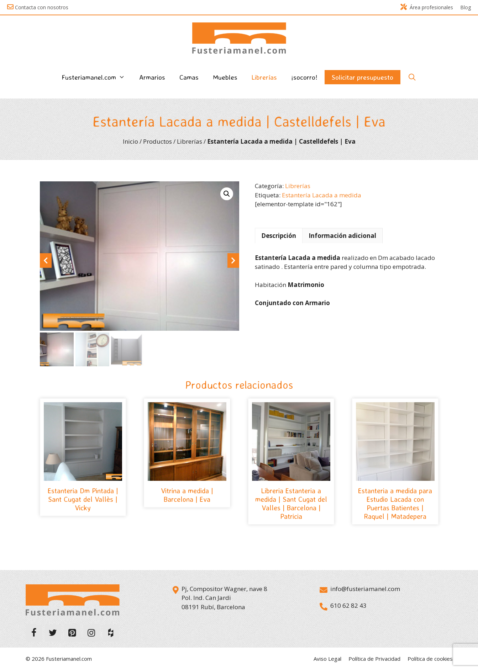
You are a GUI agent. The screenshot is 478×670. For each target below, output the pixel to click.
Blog (465, 7)
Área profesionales (426, 7)
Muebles (225, 77)
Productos (157, 141)
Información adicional (342, 236)
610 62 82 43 (348, 605)
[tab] (279, 236)
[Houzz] (111, 633)
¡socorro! (304, 77)
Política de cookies (430, 659)
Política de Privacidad (374, 659)
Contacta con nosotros (41, 7)
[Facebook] (34, 633)
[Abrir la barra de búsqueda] (411, 77)
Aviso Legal (327, 659)
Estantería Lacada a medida (321, 195)
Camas (189, 77)
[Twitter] (53, 633)
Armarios (152, 77)
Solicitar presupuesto (362, 77)
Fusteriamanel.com (97, 77)
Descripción (278, 236)
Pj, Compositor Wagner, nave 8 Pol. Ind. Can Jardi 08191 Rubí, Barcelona (224, 598)
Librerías (264, 77)
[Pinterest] (72, 633)
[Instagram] (91, 633)
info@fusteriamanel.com (365, 589)
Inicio (130, 141)
